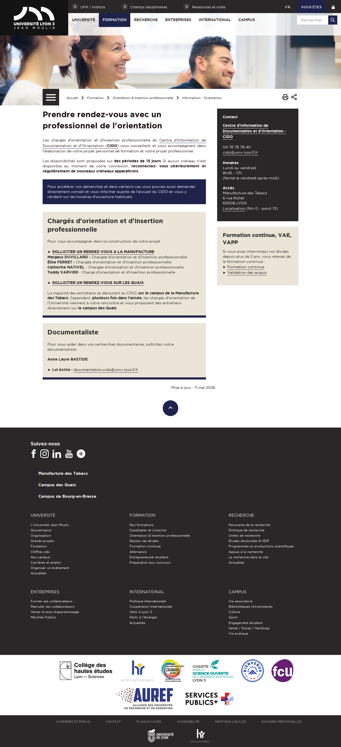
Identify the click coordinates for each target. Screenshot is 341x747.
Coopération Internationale (150, 606)
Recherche (146, 20)
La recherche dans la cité (248, 557)
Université (83, 20)
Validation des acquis (247, 272)
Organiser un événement (50, 568)
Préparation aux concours (149, 562)
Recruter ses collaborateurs (53, 606)
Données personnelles (282, 721)
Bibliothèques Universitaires (251, 606)
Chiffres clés (40, 552)
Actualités (38, 573)
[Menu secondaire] (51, 97)
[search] (316, 20)
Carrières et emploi (46, 562)
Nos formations (141, 525)
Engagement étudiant (246, 623)
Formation (115, 20)
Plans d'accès (148, 721)
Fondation (39, 546)
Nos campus (40, 557)
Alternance (138, 552)
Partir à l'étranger (143, 617)
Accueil (72, 98)
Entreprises (178, 20)
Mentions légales (230, 721)
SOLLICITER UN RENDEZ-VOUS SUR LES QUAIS (98, 282)
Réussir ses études (144, 541)
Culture (234, 612)
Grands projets (42, 541)
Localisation (234, 208)
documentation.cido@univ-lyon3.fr (106, 369)
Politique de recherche (246, 530)
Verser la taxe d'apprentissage (55, 612)
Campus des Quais (57, 485)
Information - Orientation (202, 98)
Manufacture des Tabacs (63, 473)
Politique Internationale (147, 601)
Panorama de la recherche (249, 525)
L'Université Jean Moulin (50, 525)
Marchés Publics (43, 617)
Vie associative (240, 601)
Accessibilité (188, 721)
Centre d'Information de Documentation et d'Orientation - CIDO (254, 131)
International (215, 20)
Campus (246, 20)
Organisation (41, 535)
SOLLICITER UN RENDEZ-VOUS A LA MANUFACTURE (103, 252)
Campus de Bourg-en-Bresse (67, 496)
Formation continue (245, 267)
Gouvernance (41, 530)
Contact (113, 721)
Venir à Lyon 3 (140, 612)
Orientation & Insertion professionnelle (143, 98)
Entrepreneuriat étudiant (148, 557)
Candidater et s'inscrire (147, 530)
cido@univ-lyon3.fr (240, 152)
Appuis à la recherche (246, 552)
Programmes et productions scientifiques (261, 546)
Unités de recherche (244, 535)
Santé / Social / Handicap (249, 628)
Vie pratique (238, 633)
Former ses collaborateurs (51, 601)
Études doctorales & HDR (249, 541)
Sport (233, 617)
